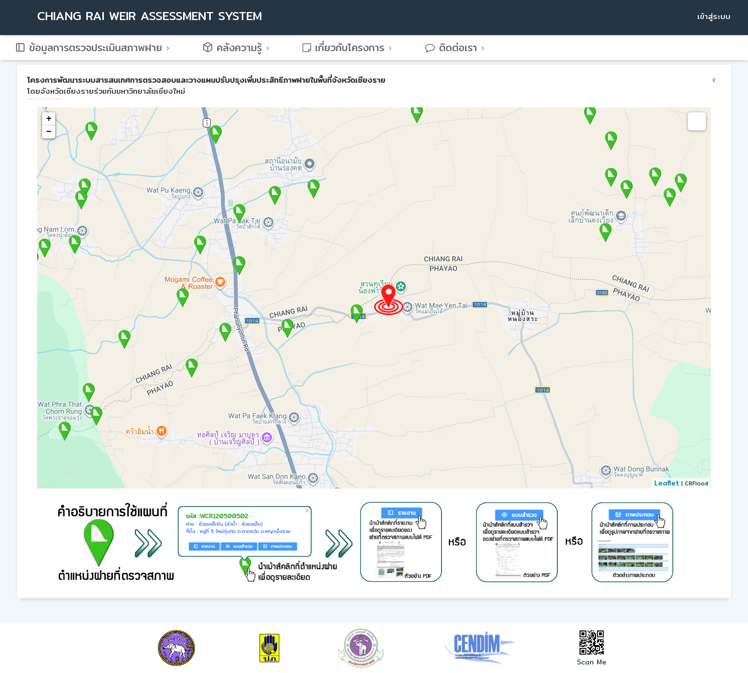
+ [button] (49, 119)
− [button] (49, 132)
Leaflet (666, 482)
